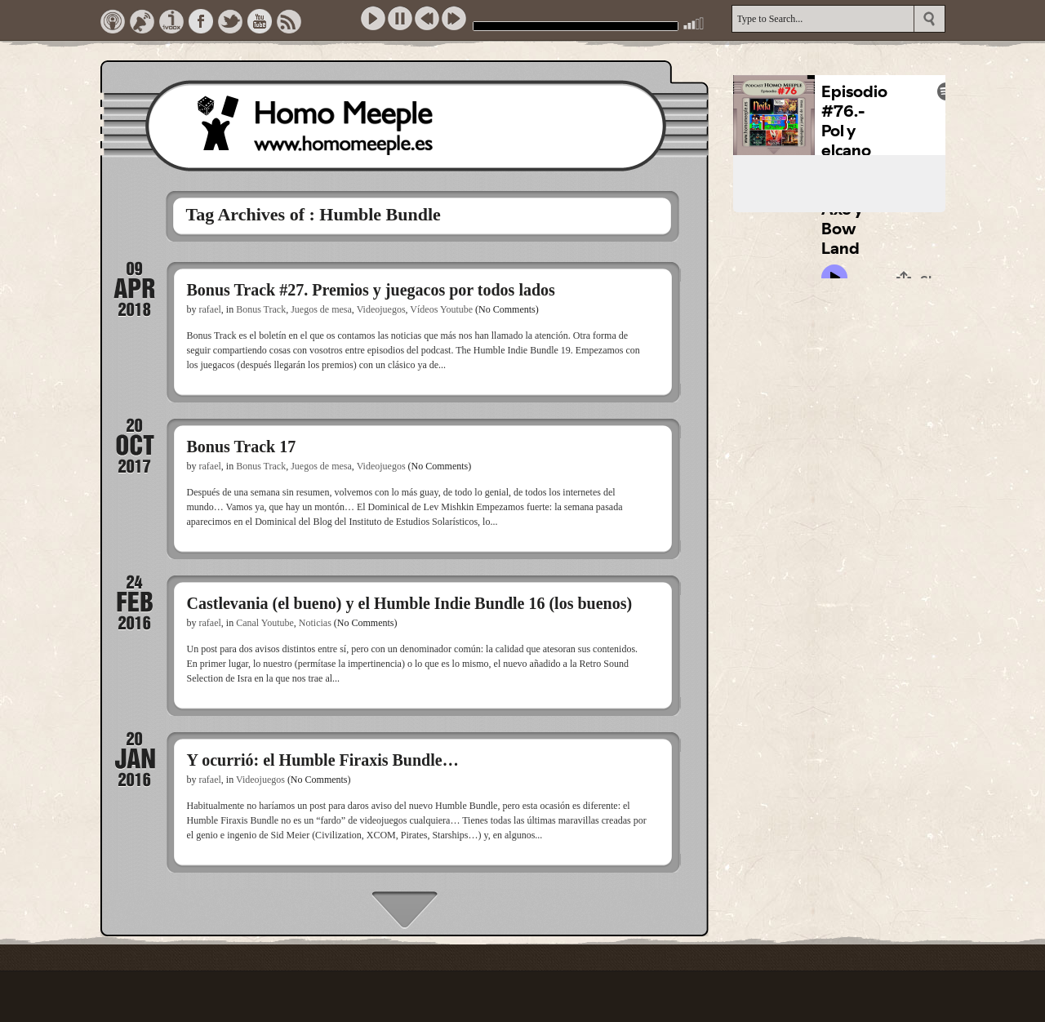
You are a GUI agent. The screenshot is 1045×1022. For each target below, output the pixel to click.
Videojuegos (381, 309)
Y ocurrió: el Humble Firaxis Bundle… (323, 760)
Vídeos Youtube (441, 309)
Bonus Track (261, 309)
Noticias (315, 623)
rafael (210, 309)
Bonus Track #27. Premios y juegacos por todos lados (371, 290)
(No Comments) (507, 309)
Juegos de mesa (321, 309)
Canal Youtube (265, 623)
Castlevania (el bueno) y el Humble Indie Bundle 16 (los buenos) (410, 603)
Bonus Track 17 (241, 446)
